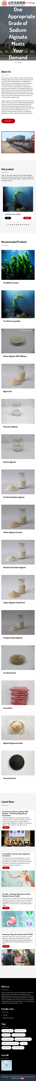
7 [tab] (20, 224)
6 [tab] (18, 224)
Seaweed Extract (9, 778)
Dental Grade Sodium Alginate (14, 567)
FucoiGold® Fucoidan (11, 283)
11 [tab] (28, 224)
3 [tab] (20, 62)
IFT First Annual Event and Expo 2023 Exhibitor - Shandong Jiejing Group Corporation (15, 813)
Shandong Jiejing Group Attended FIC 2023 (17, 934)
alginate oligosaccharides (10, 1043)
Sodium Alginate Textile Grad (14, 602)
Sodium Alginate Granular (12, 532)
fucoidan (23, 1043)
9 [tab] (24, 224)
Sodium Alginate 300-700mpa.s (15, 356)
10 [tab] (26, 224)
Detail (6, 827)
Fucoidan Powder (9, 673)
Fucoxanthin (7, 708)
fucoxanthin (6, 1047)
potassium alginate (18, 1035)
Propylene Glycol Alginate (12, 638)
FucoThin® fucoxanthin (13, 214)
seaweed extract (20, 1030)
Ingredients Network (8, 1018)
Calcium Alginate (9, 462)
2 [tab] (18, 62)
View (8, 218)
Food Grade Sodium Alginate (13, 497)
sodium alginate (7, 1030)
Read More (8, 121)
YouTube (5, 1015)
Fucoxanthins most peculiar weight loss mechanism (16, 855)
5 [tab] (16, 224)
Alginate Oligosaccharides (13, 743)
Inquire (27, 218)
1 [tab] (16, 62)
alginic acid (6, 1035)
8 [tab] (22, 224)
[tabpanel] (18, 33)
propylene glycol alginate (23, 1039)
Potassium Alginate (10, 427)
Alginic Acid (7, 391)
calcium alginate (7, 1039)
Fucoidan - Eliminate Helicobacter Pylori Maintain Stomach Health (16, 895)
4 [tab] (14, 224)
